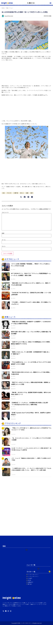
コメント (5, 212)
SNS (4, 193)
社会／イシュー (9, 8)
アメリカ (9, 193)
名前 (3, 233)
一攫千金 (16, 193)
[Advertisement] (26, 73)
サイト (4, 246)
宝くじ (22, 193)
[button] (50, 3)
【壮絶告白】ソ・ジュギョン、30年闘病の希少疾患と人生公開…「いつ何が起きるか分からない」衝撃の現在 (30, 403)
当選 (27, 193)
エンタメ (13, 269)
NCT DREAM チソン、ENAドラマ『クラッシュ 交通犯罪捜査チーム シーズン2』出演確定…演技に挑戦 (31, 274)
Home (3, 8)
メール (4, 239)
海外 (32, 193)
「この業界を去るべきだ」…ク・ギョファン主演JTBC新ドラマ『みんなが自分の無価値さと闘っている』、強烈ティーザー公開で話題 (31, 469)
